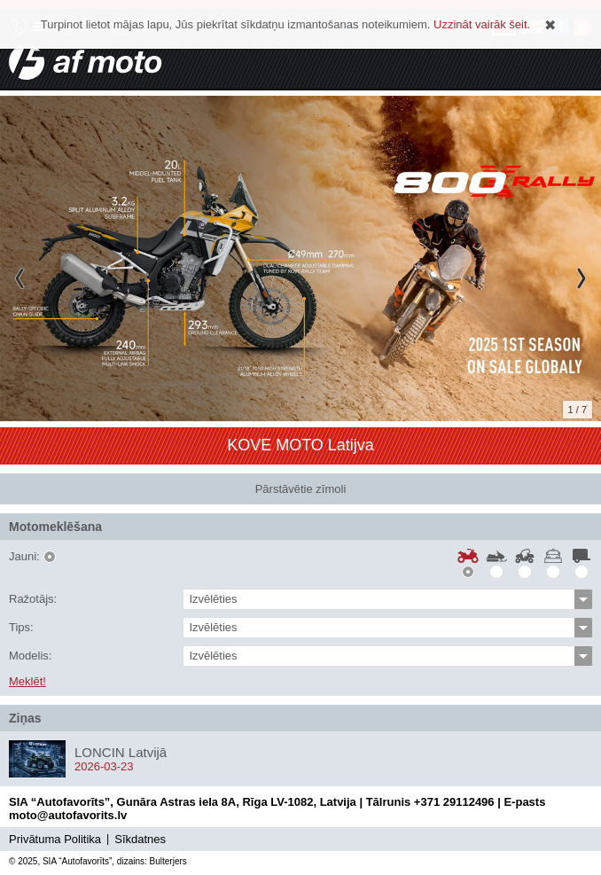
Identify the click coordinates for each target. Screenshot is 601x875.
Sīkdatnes (140, 839)
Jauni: (24, 557)
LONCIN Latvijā (120, 752)
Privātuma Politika (55, 839)
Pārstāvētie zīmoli (301, 489)
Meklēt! (27, 682)
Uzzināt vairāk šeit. (481, 24)
